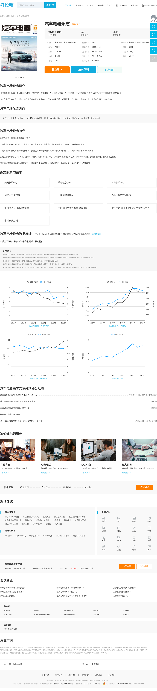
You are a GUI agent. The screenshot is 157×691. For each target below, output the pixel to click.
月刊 (131, 47)
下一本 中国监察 (91, 664)
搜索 (48, 5)
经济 (134, 519)
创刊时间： (86, 43)
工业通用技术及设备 (31, 517)
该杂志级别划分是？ (8, 596)
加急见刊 (83, 69)
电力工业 (58, 524)
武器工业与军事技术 (13, 520)
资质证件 (58, 675)
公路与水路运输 (42, 520)
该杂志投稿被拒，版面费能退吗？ (70, 588)
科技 (119, 529)
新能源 (48, 524)
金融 (149, 519)
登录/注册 (121, 5)
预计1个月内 (55, 32)
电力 (119, 538)
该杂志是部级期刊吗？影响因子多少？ (72, 596)
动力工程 (25, 524)
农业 (104, 538)
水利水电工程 (80, 520)
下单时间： (86, 56)
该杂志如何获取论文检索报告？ (13, 588)
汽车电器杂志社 (10, 629)
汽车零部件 (8, 614)
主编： (51, 56)
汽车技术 (96, 611)
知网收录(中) (10, 16)
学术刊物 (68, 5)
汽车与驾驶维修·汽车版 (42, 614)
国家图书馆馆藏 (62, 536)
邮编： (51, 52)
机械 (149, 529)
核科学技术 (37, 524)
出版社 (109, 5)
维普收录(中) (34, 536)
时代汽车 (7, 611)
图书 (149, 548)
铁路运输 (29, 520)
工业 (115, 32)
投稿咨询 (57, 69)
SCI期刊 (89, 5)
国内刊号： (86, 52)
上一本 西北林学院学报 (11, 664)
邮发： (125, 56)
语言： (125, 52)
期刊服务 (72, 675)
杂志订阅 (110, 69)
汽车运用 (126, 614)
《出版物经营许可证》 (17, 647)
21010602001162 (121, 684)
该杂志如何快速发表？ (122, 592)
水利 (134, 538)
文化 (119, 548)
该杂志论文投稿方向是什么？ (125, 588)
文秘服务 (100, 5)
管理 (104, 529)
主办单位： (123, 43)
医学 (119, 519)
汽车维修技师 (68, 611)
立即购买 (127, 566)
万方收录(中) (48, 536)
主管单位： (49, 43)
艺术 (104, 548)
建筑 (134, 548)
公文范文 (85, 675)
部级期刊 (76, 24)
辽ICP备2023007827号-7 (92, 684)
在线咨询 (145, 487)
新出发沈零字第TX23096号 (63, 684)
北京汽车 (96, 614)
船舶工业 (67, 520)
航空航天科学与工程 (77, 517)
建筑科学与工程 (11, 524)
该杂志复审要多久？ (121, 596)
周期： (125, 47)
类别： (51, 47)
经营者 (36, 611)
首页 (2, 16)
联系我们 (111, 675)
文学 (149, 538)
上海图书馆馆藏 (78, 536)
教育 (104, 519)
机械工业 (46, 517)
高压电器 (126, 611)
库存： (51, 61)
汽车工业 (58, 47)
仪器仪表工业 (59, 517)
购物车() (134, 5)
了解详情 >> (96, 234)
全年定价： (86, 61)
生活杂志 (79, 5)
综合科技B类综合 (12, 517)
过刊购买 (144, 566)
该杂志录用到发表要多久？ (67, 592)
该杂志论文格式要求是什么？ (12, 592)
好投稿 (6, 5)
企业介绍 (45, 675)
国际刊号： (86, 47)
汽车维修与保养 (69, 614)
